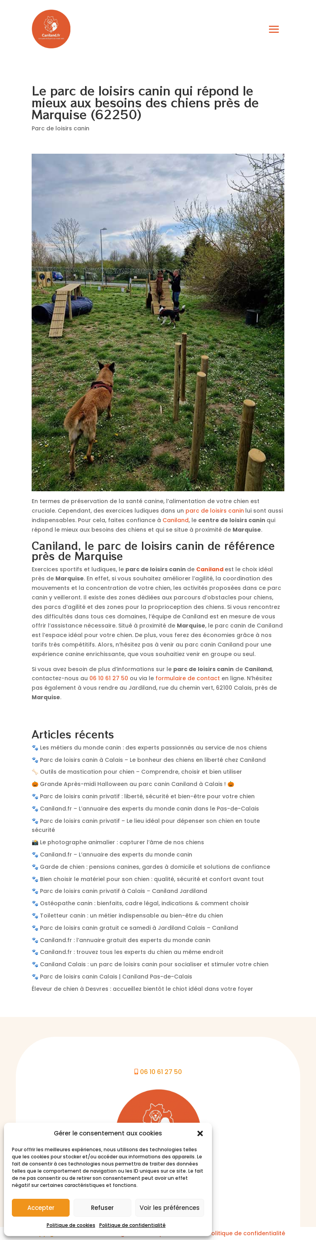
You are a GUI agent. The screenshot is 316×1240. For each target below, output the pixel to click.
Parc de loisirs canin (60, 128)
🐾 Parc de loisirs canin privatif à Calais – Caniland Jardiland (119, 891)
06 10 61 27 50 (108, 678)
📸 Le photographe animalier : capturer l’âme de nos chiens (118, 842)
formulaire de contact (187, 678)
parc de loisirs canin (214, 511)
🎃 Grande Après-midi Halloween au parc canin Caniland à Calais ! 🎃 (133, 784)
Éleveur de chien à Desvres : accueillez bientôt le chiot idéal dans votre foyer (142, 989)
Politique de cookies (71, 1225)
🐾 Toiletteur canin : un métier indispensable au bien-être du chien (127, 916)
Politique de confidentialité (132, 1225)
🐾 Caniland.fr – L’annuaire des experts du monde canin (112, 854)
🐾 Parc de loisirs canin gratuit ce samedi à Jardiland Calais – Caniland (135, 928)
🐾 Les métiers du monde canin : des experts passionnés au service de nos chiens (149, 748)
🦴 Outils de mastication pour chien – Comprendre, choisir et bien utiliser (137, 772)
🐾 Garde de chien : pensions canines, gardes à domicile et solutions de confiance (151, 867)
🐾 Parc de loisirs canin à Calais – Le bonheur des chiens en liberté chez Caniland (149, 760)
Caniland (176, 520)
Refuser (102, 1208)
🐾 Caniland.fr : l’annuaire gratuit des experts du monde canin (121, 940)
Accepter (41, 1208)
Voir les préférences (170, 1208)
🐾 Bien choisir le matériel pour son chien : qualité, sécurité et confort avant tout (148, 879)
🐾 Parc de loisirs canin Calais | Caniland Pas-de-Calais (112, 977)
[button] (200, 1133)
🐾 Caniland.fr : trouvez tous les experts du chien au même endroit (127, 952)
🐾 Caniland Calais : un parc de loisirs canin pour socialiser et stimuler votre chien (150, 964)
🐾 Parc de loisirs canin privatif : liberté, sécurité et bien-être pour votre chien (143, 796)
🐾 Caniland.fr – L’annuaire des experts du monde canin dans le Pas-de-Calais (145, 809)
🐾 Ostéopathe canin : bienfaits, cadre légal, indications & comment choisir (140, 903)
